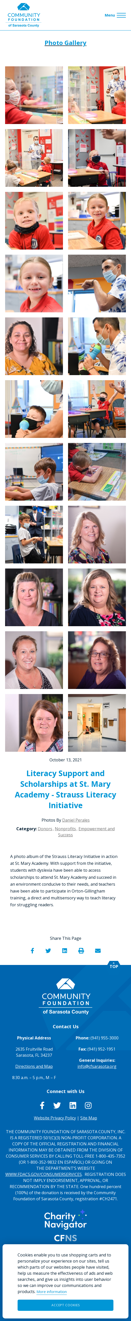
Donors (45, 829)
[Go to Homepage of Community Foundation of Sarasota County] (23, 15)
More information (51, 1291)
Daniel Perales (76, 820)
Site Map (88, 1118)
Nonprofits (65, 829)
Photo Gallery (65, 42)
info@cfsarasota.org (96, 1066)
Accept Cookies (65, 1305)
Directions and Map (34, 1066)
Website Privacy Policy (55, 1118)
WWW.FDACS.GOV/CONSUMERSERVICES (43, 1174)
